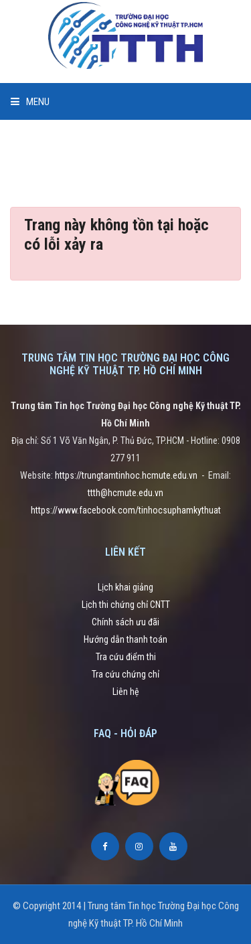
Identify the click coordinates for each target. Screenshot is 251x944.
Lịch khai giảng (125, 587)
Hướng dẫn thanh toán (125, 639)
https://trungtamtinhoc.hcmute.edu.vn (126, 475)
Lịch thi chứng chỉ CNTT (126, 604)
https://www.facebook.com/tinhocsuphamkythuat (126, 510)
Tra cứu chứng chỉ (125, 674)
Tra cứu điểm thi (126, 656)
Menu (30, 102)
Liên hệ (125, 691)
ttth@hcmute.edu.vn (125, 492)
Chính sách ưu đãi (125, 622)
